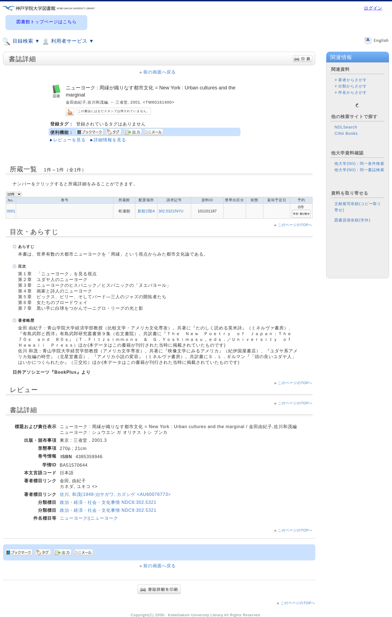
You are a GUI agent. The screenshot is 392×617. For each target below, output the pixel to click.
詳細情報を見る (110, 140)
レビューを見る (69, 140)
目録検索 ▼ (21, 41)
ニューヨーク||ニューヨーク (89, 518)
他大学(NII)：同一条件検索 (359, 159)
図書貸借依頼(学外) (352, 216)
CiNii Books (346, 129)
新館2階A (146, 211)
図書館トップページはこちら (46, 21)
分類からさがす (352, 86)
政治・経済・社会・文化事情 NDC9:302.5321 (108, 510)
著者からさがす (352, 80)
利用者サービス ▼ (67, 41)
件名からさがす (352, 92)
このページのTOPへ (295, 225)
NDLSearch (345, 123)
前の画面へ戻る (159, 72)
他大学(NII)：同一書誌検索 (359, 165)
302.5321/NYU (170, 211)
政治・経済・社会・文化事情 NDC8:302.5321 (108, 502)
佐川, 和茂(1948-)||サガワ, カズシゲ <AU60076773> (115, 494)
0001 (11, 211)
